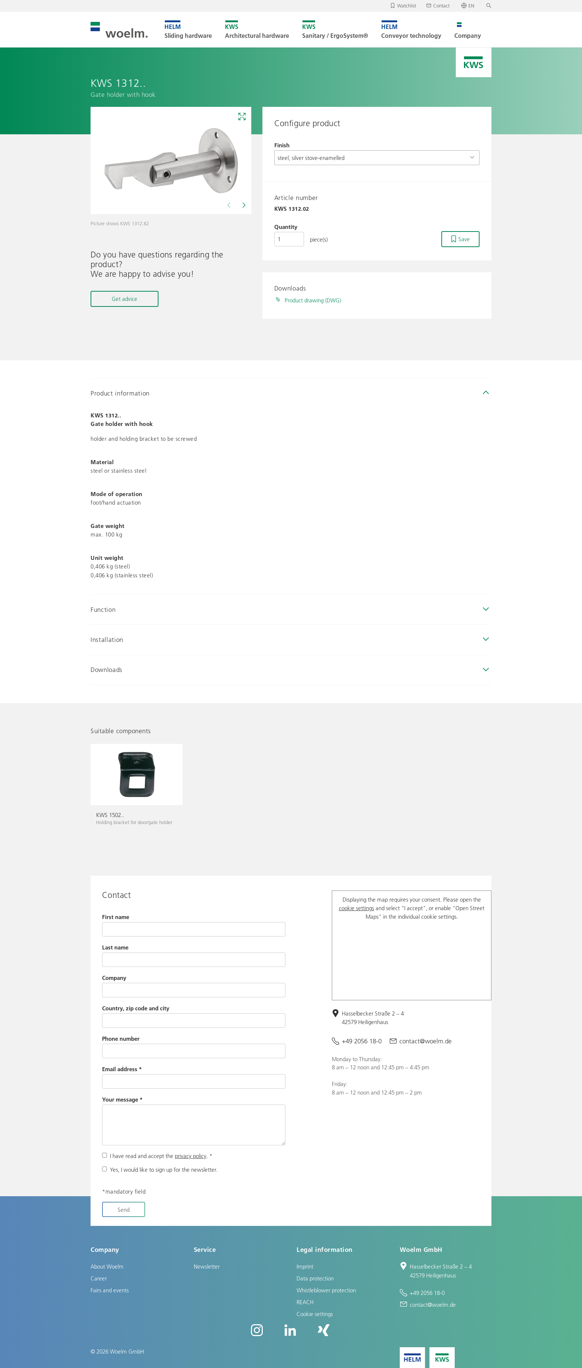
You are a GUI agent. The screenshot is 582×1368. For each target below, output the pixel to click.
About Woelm (107, 1266)
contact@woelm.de (425, 1041)
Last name (115, 947)
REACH (305, 1302)
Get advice (124, 298)
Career (99, 1278)
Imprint (305, 1266)
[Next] (243, 205)
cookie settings (356, 908)
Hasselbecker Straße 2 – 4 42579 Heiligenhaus (373, 1018)
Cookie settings (315, 1314)
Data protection (315, 1278)
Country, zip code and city (135, 1008)
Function (103, 609)
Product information (120, 393)
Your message (122, 1099)
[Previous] (230, 205)
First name (115, 917)
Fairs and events (110, 1290)
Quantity (285, 226)
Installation (107, 639)
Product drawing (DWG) (313, 300)
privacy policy (190, 1155)
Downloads (106, 669)
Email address (122, 1069)
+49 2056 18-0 (362, 1041)
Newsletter (207, 1266)
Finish (282, 145)
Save (464, 239)
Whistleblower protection (326, 1290)
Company (114, 977)
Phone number (121, 1038)
